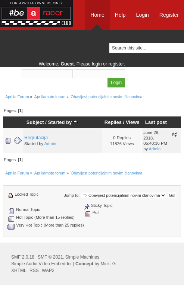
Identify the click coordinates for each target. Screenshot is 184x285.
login (97, 64)
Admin (50, 143)
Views (133, 122)
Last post (156, 122)
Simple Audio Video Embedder (41, 263)
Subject (35, 122)
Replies (113, 122)
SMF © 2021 (50, 257)
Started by (63, 122)
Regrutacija (36, 137)
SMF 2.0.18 (22, 257)
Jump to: (71, 195)
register (116, 64)
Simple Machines (82, 257)
